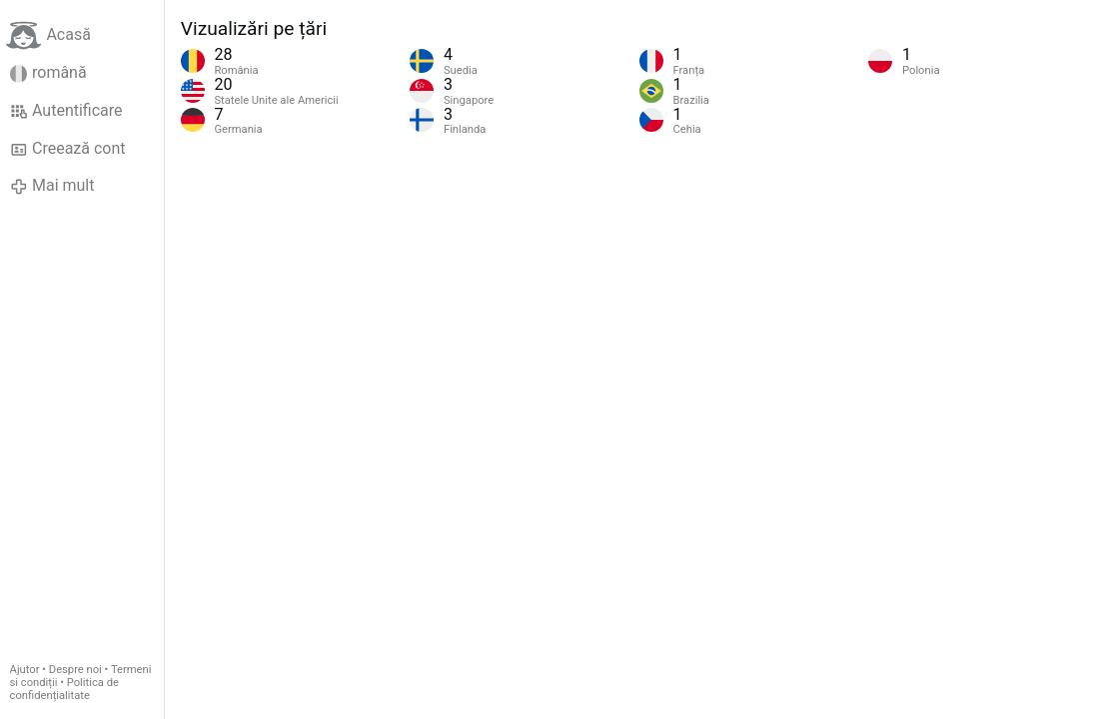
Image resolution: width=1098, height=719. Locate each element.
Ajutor (25, 669)
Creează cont (68, 149)
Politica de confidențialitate (64, 689)
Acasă (48, 35)
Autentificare (66, 111)
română (48, 73)
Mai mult (52, 186)
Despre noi (75, 669)
